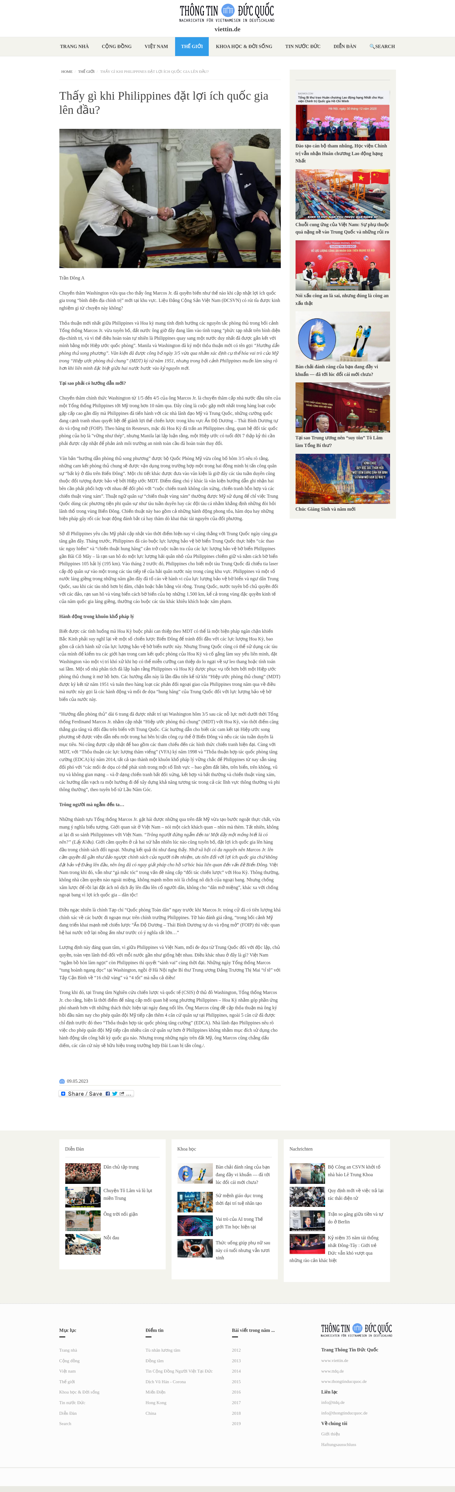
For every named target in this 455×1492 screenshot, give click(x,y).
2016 (236, 1392)
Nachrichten (301, 1148)
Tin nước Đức (303, 46)
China (151, 1413)
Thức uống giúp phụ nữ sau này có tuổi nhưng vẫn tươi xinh (243, 1250)
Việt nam (156, 46)
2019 (236, 1423)
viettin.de (227, 29)
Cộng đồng (117, 46)
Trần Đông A (72, 277)
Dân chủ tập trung (121, 1166)
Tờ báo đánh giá (206, 917)
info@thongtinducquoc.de (344, 1413)
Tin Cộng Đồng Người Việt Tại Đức (179, 1371)
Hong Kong (156, 1402)
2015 (236, 1381)
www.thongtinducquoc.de (344, 1381)
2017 (236, 1402)
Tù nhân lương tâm (163, 1350)
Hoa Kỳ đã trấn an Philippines (195, 428)
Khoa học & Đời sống (244, 46)
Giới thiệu (330, 1434)
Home (67, 71)
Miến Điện (155, 1392)
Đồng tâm (155, 1360)
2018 (236, 1413)
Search (385, 46)
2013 (236, 1360)
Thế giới (192, 46)
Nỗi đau (111, 1237)
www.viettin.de (334, 1360)
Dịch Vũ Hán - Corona (166, 1381)
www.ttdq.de (332, 1371)
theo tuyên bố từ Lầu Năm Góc (120, 789)
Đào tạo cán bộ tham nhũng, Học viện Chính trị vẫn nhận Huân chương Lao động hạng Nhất (341, 153)
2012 (236, 1350)
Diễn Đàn (345, 46)
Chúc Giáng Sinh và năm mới (325, 509)
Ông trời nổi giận (121, 1214)
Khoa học (186, 1148)
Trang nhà (74, 46)
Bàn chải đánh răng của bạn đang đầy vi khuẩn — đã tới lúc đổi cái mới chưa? (243, 1174)
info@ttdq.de (333, 1402)
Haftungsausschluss (338, 1444)
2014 (236, 1371)
